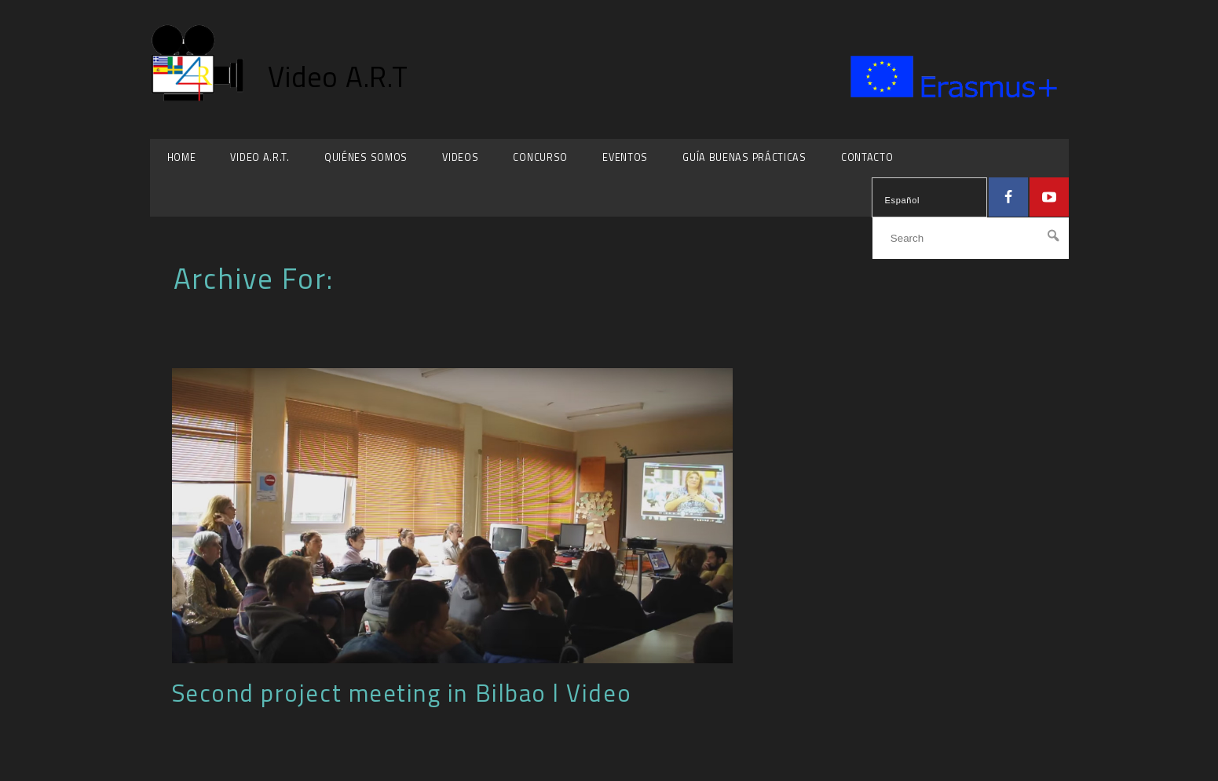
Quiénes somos (366, 157)
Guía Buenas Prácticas (744, 157)
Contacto (867, 157)
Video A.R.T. (259, 157)
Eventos (625, 157)
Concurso (540, 157)
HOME (181, 157)
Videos (460, 157)
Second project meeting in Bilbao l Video (402, 692)
